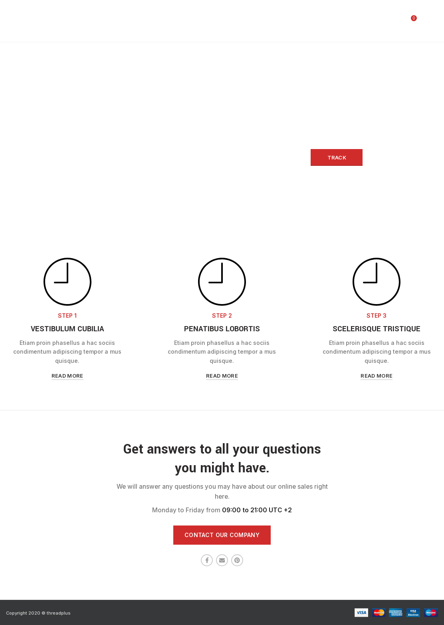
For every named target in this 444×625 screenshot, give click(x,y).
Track (337, 157)
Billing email (211, 142)
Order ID (92, 142)
